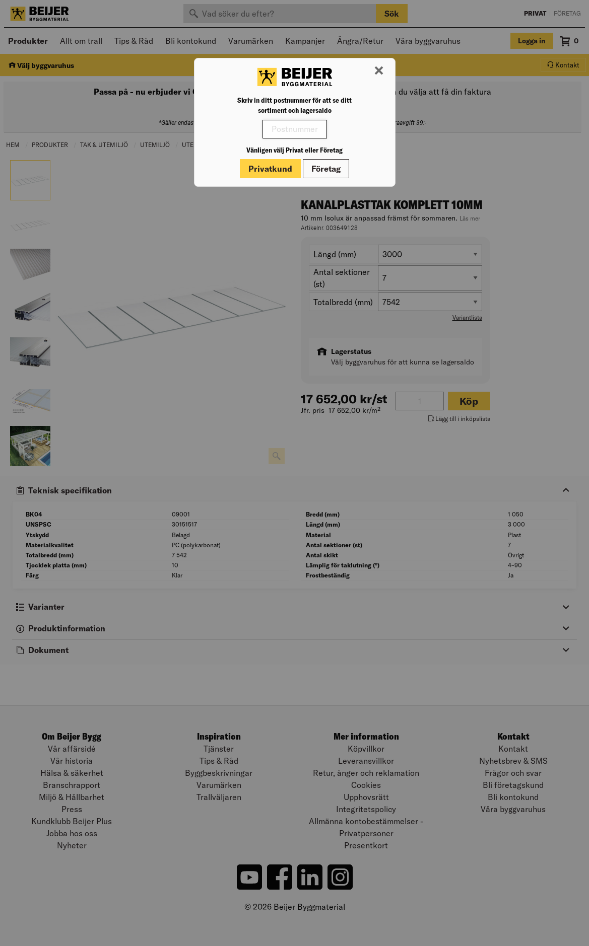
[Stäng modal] (379, 71)
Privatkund (270, 169)
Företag (326, 169)
